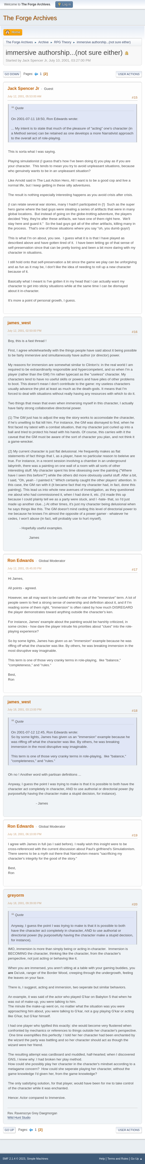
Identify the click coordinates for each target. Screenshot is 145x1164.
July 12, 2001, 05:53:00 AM (24, 96)
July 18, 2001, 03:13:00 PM (24, 709)
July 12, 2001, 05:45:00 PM (24, 568)
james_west (19, 323)
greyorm (15, 895)
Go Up (9, 1130)
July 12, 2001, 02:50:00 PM (24, 330)
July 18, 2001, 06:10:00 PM (24, 834)
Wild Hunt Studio (18, 1117)
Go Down (12, 74)
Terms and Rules (118, 1158)
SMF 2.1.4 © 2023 (14, 1158)
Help (102, 1158)
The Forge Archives (30, 17)
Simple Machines (37, 1158)
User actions (129, 74)
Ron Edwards (20, 560)
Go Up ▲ (136, 1158)
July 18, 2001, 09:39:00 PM (24, 903)
